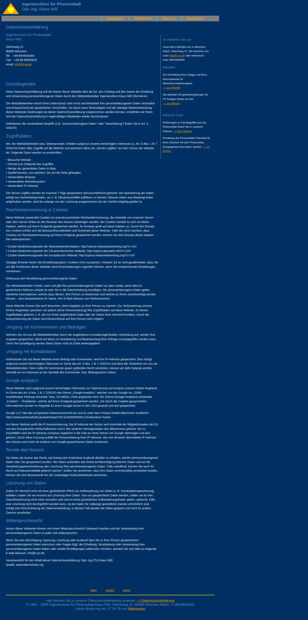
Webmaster (137, 609)
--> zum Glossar (182, 131)
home (126, 590)
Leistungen (115, 18)
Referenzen (142, 18)
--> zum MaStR (171, 87)
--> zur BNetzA (171, 103)
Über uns (169, 18)
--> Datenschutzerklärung (155, 601)
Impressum (194, 18)
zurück (110, 590)
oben (93, 590)
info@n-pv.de (23, 64)
